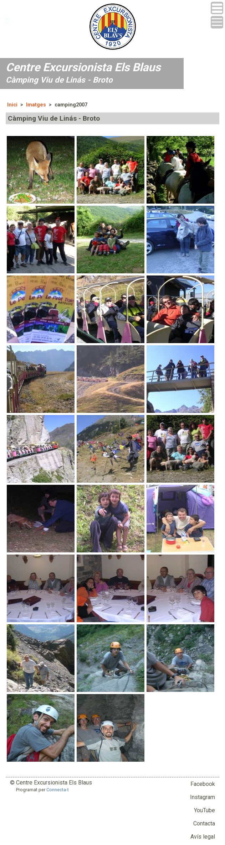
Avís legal (202, 836)
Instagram (202, 797)
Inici (12, 105)
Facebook (202, 784)
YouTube (204, 810)
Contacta (204, 823)
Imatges (36, 105)
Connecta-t (57, 789)
